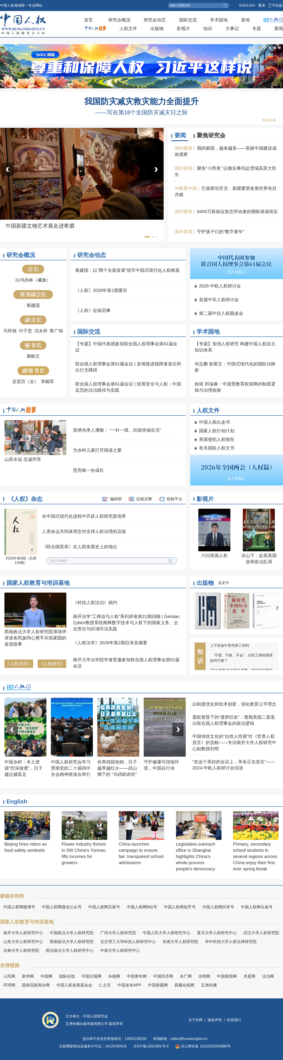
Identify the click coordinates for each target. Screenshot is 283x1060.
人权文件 (128, 28)
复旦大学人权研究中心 (217, 933)
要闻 (278, 28)
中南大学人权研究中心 (120, 950)
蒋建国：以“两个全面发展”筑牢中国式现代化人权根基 (127, 270)
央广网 (186, 976)
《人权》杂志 (25, 499)
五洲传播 (209, 985)
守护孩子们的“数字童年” (220, 231)
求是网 (249, 976)
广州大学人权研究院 (118, 933)
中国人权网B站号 (142, 907)
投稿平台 (174, 499)
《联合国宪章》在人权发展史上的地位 (79, 546)
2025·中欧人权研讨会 (220, 285)
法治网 (268, 976)
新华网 (28, 976)
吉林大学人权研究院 (21, 950)
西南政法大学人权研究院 (72, 941)
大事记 (232, 28)
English (16, 801)
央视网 (114, 976)
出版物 (157, 28)
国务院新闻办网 (36, 985)
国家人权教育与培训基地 (38, 583)
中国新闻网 (227, 976)
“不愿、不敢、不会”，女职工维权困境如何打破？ (241, 660)
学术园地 (219, 19)
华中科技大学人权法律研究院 (231, 941)
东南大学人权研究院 (180, 941)
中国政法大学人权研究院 (72, 933)
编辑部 (116, 499)
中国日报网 (91, 976)
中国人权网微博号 (19, 907)
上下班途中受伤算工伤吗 (229, 648)
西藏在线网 (184, 985)
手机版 (277, 5)
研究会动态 (155, 19)
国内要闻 (183, 148)
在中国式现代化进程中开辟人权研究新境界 (84, 516)
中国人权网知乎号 (180, 907)
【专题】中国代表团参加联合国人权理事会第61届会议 (126, 346)
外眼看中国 (186, 188)
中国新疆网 (158, 985)
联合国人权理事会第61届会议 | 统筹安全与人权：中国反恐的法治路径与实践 (128, 387)
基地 (245, 19)
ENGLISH (247, 5)
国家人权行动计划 (216, 430)
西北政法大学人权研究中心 (70, 950)
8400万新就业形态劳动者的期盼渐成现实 (237, 211)
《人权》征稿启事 (93, 310)
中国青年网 (137, 976)
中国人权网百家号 (104, 907)
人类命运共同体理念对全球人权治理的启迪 (84, 531)
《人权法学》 (19, 663)
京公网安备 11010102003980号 (203, 1046)
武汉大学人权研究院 (261, 933)
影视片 (183, 28)
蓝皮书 (223, 583)
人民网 (9, 976)
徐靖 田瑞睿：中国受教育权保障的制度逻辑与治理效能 (235, 387)
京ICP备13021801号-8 (151, 1046)
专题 (256, 28)
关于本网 (195, 1020)
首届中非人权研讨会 (219, 299)
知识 (207, 28)
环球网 (9, 985)
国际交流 (188, 19)
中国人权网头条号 (257, 907)
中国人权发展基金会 (74, 985)
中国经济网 (163, 976)
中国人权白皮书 (214, 422)
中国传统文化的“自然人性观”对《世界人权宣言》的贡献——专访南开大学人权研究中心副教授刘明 (234, 742)
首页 (88, 19)
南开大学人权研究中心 (23, 933)
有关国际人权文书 (216, 448)
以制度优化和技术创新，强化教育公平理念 (234, 704)
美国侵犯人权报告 (216, 439)
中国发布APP (129, 985)
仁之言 (105, 985)
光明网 (204, 976)
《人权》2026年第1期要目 (101, 290)
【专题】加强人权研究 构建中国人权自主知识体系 (235, 346)
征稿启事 (144, 499)
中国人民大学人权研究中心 (166, 933)
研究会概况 (119, 19)
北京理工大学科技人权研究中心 (128, 941)
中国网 (46, 976)
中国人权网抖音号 (218, 907)
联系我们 (233, 1020)
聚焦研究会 (211, 135)
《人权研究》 (52, 663)
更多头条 (269, 120)
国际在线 (67, 976)
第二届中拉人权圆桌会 (221, 313)
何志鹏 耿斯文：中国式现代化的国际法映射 (235, 366)
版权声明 (215, 1020)
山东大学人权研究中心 (23, 941)
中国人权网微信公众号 (62, 907)
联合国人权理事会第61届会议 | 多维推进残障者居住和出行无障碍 (128, 366)
